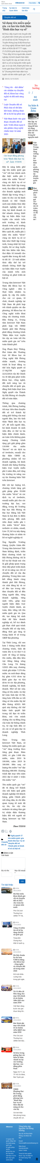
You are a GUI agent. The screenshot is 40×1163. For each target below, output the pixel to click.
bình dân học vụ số (16, 841)
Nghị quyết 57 (16, 835)
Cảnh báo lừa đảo (25, 9)
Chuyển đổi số (4, 842)
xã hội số (16, 848)
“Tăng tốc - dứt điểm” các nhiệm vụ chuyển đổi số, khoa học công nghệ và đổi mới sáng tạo (14, 93)
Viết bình (5, 855)
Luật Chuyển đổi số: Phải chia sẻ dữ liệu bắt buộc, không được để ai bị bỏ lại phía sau (14, 109)
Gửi (22, 881)
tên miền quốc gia (16, 838)
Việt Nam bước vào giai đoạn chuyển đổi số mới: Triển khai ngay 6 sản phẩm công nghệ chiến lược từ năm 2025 (14, 126)
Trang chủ (4, 9)
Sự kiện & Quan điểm (13, 9)
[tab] (36, 86)
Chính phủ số (14, 846)
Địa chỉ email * (20, 871)
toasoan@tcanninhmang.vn (28, 1143)
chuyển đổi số (14, 843)
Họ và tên (5, 870)
